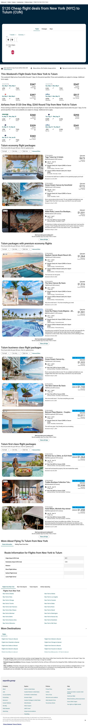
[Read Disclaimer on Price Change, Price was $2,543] (82, 360)
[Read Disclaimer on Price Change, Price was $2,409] (82, 254)
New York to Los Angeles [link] (51, 597)
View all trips (44, 239)
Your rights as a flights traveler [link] (74, 704)
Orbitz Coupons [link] (27, 705)
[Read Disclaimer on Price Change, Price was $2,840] (82, 282)
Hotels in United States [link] (29, 689)
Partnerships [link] (6, 697)
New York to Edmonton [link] (9, 623)
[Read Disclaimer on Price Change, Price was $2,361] (74, 510)
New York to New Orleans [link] (9, 610)
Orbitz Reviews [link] (27, 703)
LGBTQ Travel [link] (27, 708)
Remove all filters (36, 151)
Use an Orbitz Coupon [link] (72, 701)
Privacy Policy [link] (49, 689)
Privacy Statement (7, 724)
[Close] (85, 720)
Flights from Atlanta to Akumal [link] (53, 639)
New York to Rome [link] (49, 606)
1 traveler (67, 35)
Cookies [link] (47, 692)
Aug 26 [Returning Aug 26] (76, 40)
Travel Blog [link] (26, 714)
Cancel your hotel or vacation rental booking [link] (75, 692)
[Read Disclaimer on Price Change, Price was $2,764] (82, 309)
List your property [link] (7, 694)
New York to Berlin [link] (8, 616)
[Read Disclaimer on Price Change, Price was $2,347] (82, 210)
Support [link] (69, 689)
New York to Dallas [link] (50, 603)
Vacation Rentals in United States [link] (31, 692)
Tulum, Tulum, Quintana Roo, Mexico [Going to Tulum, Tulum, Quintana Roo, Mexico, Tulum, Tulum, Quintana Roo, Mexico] (45, 40)
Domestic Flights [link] (28, 697)
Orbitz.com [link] (3, 2)
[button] (44, 628)
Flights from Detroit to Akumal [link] (10, 649)
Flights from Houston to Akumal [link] (53, 649)
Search (44, 50)
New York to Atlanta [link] (50, 593)
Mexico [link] (14, 2)
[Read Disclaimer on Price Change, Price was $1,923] (82, 184)
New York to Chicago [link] (8, 600)
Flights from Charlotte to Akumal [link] (10, 642)
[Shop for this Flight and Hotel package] (65, 167)
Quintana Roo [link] (20, 2)
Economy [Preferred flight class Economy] (76, 35)
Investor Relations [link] (7, 703)
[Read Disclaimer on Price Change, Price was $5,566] (82, 483)
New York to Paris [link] (7, 597)
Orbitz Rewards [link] (6, 708)
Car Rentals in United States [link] (30, 694)
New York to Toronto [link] (8, 603)
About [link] (4, 689)
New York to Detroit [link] (50, 610)
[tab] (37, 29)
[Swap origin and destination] (32, 39)
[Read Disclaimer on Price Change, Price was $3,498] (82, 413)
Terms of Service (17, 724)
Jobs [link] (4, 692)
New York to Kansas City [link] (51, 616)
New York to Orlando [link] (8, 593)
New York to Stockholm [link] (51, 620)
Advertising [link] (5, 711)
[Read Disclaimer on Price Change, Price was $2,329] (74, 457)
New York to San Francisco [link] (10, 606)
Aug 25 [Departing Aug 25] (63, 40)
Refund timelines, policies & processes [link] (76, 698)
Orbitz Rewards (8, 69)
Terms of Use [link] (49, 694)
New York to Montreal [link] (8, 613)
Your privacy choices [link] (50, 703)
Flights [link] (9, 2)
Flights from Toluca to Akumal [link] (10, 639)
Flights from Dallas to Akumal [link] (10, 645)
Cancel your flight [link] (71, 696)
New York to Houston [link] (50, 600)
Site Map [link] (5, 705)
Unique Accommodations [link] (30, 711)
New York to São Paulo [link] (51, 623)
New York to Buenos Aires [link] (10, 620)
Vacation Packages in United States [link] (32, 700)
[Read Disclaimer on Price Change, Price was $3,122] (74, 387)
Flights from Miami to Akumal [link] (10, 652)
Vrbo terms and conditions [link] (52, 697)
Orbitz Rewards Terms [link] (51, 700)
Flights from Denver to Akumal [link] (53, 645)
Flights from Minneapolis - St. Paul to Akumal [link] (57, 652)
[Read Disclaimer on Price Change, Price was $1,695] (82, 156)
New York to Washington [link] (51, 613)
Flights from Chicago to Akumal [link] (53, 642)
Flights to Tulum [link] (28, 2)
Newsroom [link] (5, 700)
